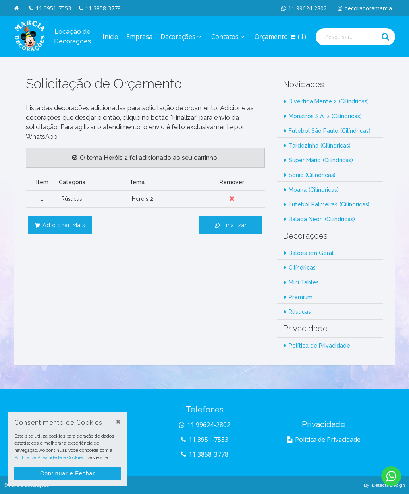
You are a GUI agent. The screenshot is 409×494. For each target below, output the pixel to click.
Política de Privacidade (319, 345)
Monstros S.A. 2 (325, 116)
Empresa (139, 36)
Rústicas (300, 312)
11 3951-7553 (50, 8)
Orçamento (281, 36)
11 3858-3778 (100, 8)
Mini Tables (304, 282)
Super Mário (321, 160)
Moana (314, 190)
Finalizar (231, 225)
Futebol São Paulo (329, 131)
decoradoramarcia (365, 8)
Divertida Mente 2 (329, 101)
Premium (301, 297)
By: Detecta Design (384, 485)
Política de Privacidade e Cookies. (49, 457)
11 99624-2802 (304, 8)
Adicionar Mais (60, 225)
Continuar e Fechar (67, 473)
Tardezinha (320, 145)
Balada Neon (322, 219)
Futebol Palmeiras (329, 204)
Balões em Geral (311, 253)
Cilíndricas (302, 268)
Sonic (312, 175)
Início (110, 36)
